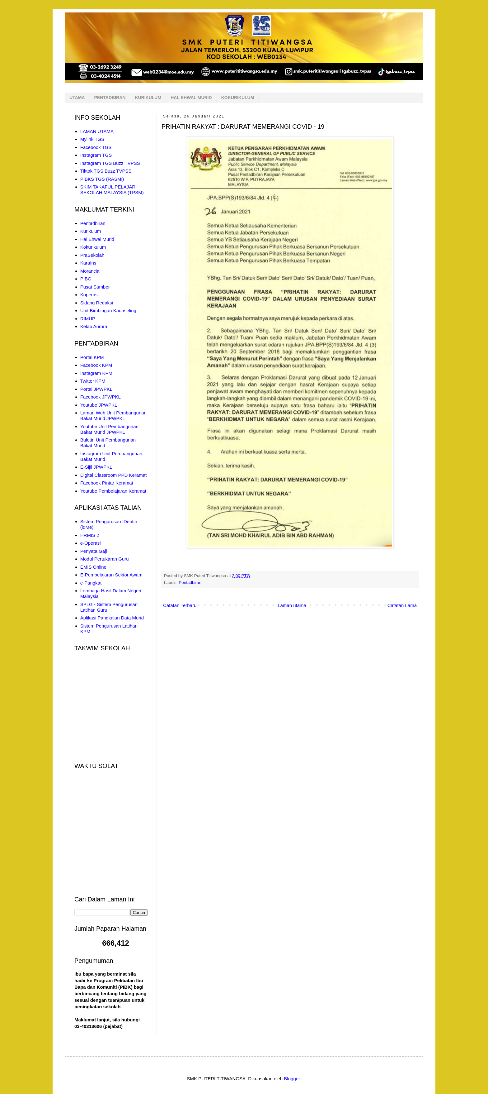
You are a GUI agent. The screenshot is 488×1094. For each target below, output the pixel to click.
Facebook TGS (96, 147)
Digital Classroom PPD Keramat (113, 475)
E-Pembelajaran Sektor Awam (111, 574)
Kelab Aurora (93, 326)
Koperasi (89, 294)
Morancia (90, 271)
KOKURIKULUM (237, 97)
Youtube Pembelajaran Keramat (113, 491)
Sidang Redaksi (96, 302)
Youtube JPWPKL (98, 405)
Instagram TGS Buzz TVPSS (110, 163)
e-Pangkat (90, 582)
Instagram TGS (96, 155)
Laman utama (292, 605)
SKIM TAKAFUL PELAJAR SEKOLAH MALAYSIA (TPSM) (112, 189)
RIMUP (87, 318)
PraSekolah (92, 255)
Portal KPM (92, 357)
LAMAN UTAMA (97, 131)
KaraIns (88, 262)
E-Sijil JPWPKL (96, 467)
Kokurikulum (93, 247)
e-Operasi (90, 543)
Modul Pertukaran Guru (104, 558)
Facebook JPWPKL (100, 396)
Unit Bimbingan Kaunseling (108, 310)
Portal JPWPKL (96, 389)
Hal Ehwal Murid (97, 239)
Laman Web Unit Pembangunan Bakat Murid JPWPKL (113, 415)
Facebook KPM (96, 365)
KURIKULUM (148, 97)
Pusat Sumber (95, 286)
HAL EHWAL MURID (191, 97)
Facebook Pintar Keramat (106, 482)
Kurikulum (90, 231)
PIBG (86, 278)
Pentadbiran (190, 582)
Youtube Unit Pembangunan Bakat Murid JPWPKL (109, 429)
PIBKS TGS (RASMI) (102, 179)
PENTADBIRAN (110, 97)
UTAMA (77, 97)
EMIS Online (93, 567)
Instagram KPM (96, 373)
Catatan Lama (402, 605)
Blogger (292, 1078)
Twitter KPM (93, 381)
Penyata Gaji (93, 551)
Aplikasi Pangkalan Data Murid (112, 617)
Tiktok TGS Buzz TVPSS (106, 171)
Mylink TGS (92, 139)
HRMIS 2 (89, 535)
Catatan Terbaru (179, 605)
